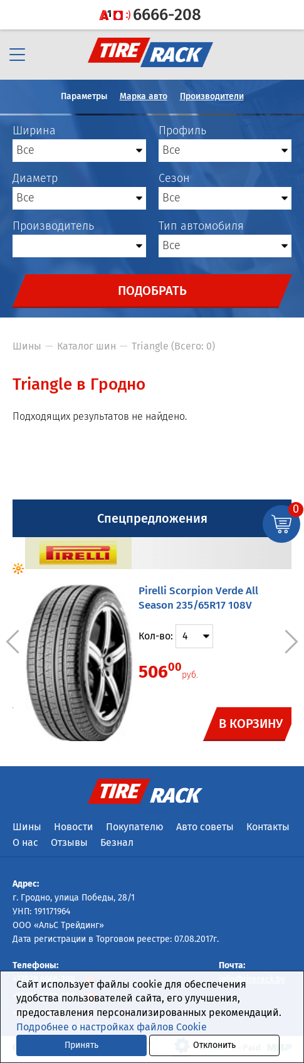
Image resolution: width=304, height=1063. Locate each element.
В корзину (251, 723)
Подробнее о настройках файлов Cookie (111, 1027)
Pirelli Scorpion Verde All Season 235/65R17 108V (198, 598)
